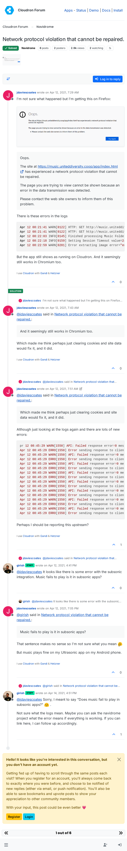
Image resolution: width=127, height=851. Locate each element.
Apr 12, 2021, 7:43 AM (64, 307)
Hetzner (55, 273)
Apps (68, 10)
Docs (106, 10)
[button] (6, 845)
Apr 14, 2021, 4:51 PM (62, 693)
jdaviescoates (26, 92)
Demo (94, 10)
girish (20, 565)
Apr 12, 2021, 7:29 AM (64, 92)
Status (81, 10)
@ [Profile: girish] (23, 615)
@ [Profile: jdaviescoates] (29, 314)
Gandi (43, 273)
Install (118, 10)
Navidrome (28, 48)
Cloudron (28, 273)
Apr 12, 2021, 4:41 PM (62, 565)
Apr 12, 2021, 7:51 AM (64, 388)
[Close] (119, 759)
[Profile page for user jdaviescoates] (8, 95)
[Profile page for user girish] (8, 568)
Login (29, 816)
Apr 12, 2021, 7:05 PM (64, 608)
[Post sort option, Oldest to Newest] (8, 78)
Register (14, 816)
